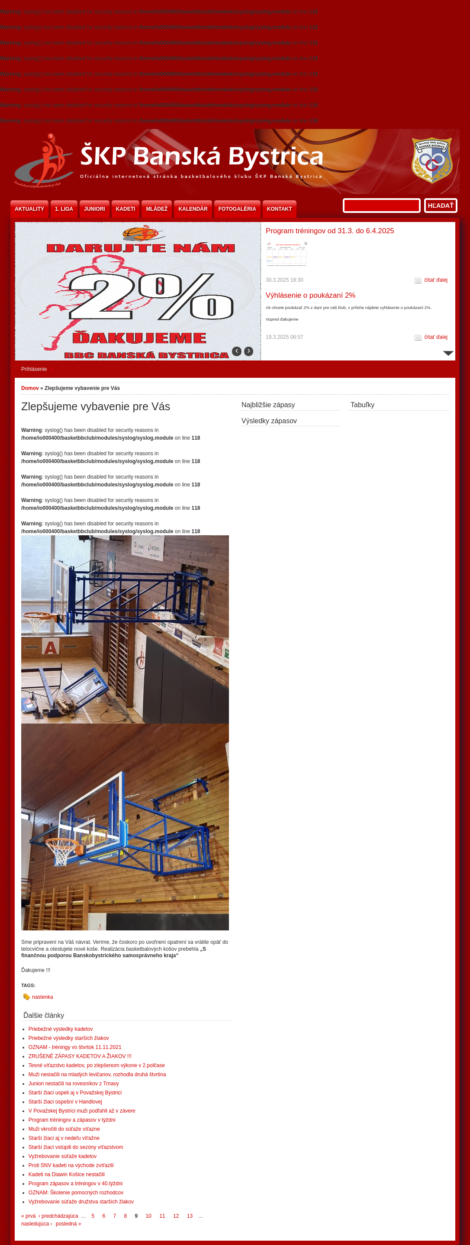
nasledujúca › (36, 1224)
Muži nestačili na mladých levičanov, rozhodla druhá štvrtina (97, 1074)
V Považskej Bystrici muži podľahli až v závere (82, 1111)
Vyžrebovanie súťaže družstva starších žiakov (81, 1202)
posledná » (68, 1224)
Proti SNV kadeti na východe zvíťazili (71, 1165)
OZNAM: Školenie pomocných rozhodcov (76, 1193)
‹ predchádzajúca (58, 1216)
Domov (30, 388)
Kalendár (192, 209)
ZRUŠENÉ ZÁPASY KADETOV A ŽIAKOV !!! (80, 1056)
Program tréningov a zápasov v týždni (72, 1120)
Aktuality (29, 209)
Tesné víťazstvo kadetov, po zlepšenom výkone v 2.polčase (97, 1065)
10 (148, 1216)
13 (190, 1216)
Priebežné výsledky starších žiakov (69, 1038)
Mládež (156, 209)
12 (176, 1216)
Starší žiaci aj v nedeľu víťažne (64, 1138)
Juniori (94, 209)
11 (162, 1216)
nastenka (42, 997)
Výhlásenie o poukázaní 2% (310, 295)
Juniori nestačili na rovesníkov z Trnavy (74, 1084)
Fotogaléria (237, 209)
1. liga (64, 209)
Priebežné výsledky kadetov (61, 1029)
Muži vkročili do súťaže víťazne (64, 1129)
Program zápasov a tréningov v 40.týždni (75, 1184)
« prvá (28, 1216)
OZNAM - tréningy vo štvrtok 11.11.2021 (75, 1047)
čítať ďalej (436, 280)
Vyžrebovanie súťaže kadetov (63, 1156)
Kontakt (279, 209)
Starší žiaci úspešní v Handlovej (65, 1102)
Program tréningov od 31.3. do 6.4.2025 (330, 231)
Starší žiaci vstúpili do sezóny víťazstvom (76, 1147)
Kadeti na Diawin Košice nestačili (67, 1174)
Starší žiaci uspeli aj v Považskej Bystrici (75, 1093)
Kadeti (125, 209)
